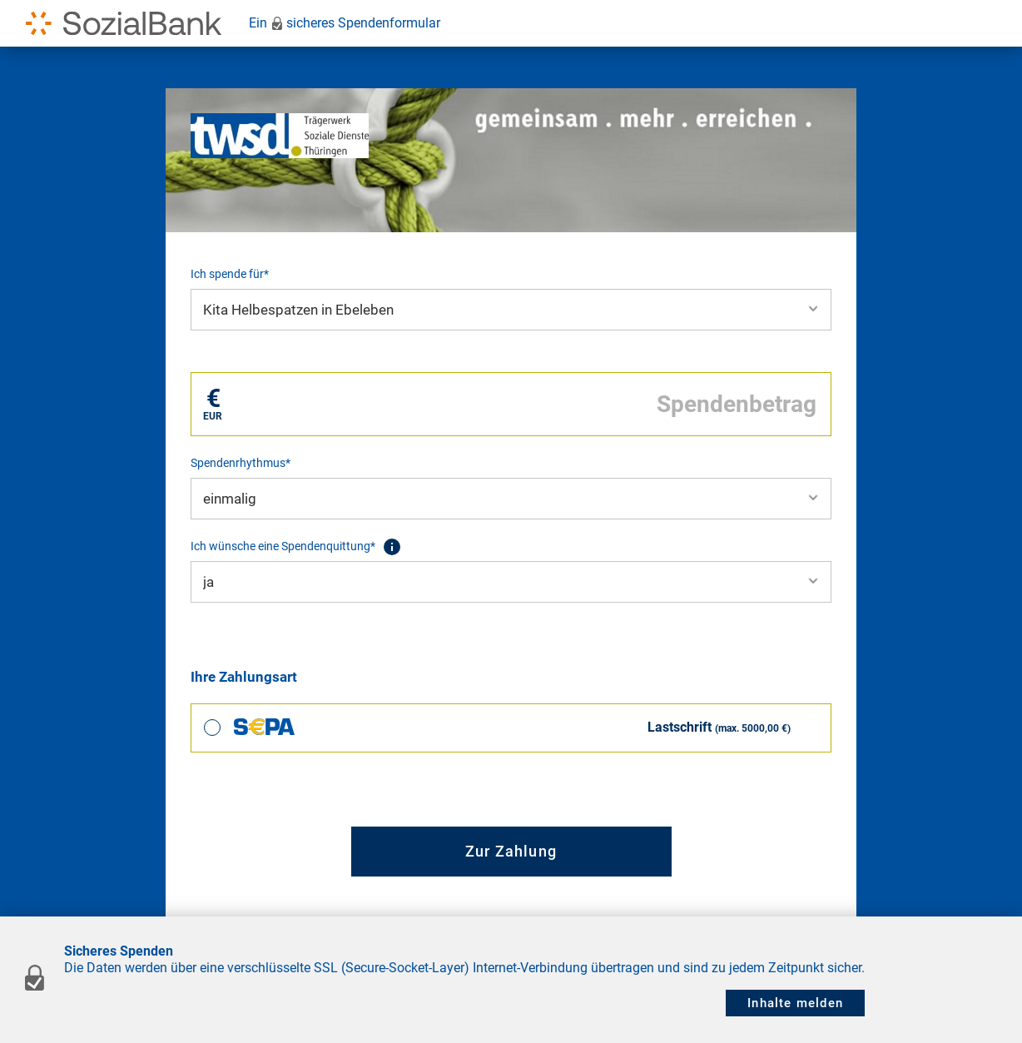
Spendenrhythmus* (240, 463)
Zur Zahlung (511, 851)
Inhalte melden (795, 1003)
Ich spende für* (230, 274)
